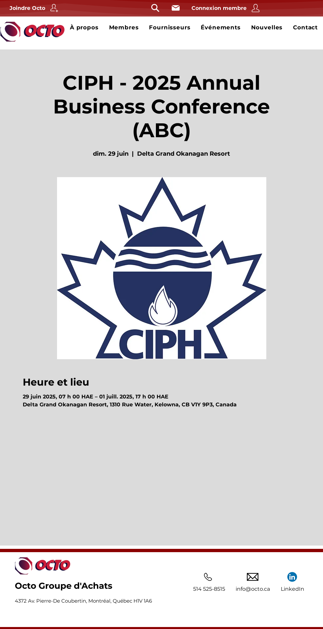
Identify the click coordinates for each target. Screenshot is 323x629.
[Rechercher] (155, 8)
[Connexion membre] (226, 8)
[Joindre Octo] (35, 8)
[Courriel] (175, 8)
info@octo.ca (253, 589)
